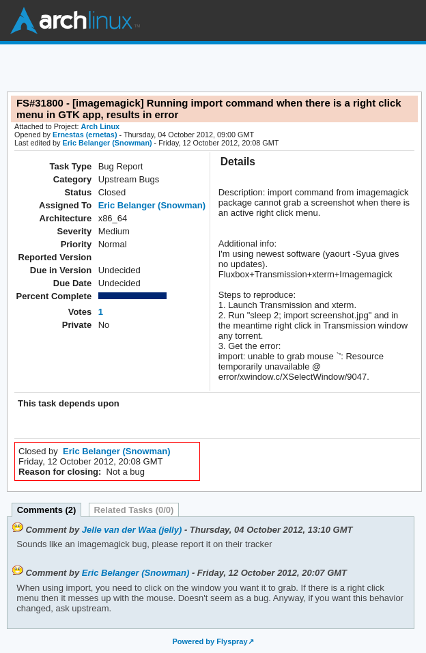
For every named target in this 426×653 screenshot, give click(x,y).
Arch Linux (75, 20)
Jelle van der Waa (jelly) (132, 530)
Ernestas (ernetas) (85, 134)
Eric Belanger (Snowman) (107, 143)
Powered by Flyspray (209, 641)
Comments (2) (46, 510)
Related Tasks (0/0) (134, 510)
